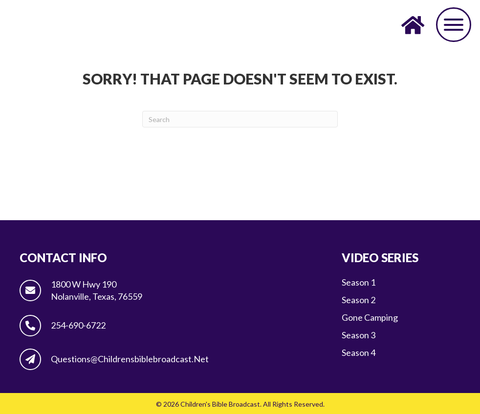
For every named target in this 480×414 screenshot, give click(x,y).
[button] (453, 24)
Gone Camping (370, 317)
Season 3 (358, 335)
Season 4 (358, 352)
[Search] (240, 119)
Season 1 (358, 282)
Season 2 (358, 299)
